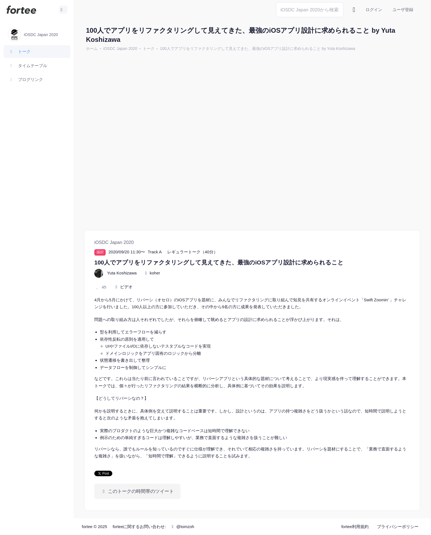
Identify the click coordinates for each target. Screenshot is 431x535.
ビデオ (126, 286)
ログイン (374, 9)
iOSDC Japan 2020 (120, 48)
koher (155, 273)
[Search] (309, 9)
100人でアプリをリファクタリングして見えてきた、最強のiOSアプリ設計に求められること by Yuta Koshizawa (257, 48)
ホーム (92, 48)
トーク (148, 48)
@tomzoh (182, 526)
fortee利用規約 (355, 526)
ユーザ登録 (402, 9)
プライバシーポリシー (398, 526)
